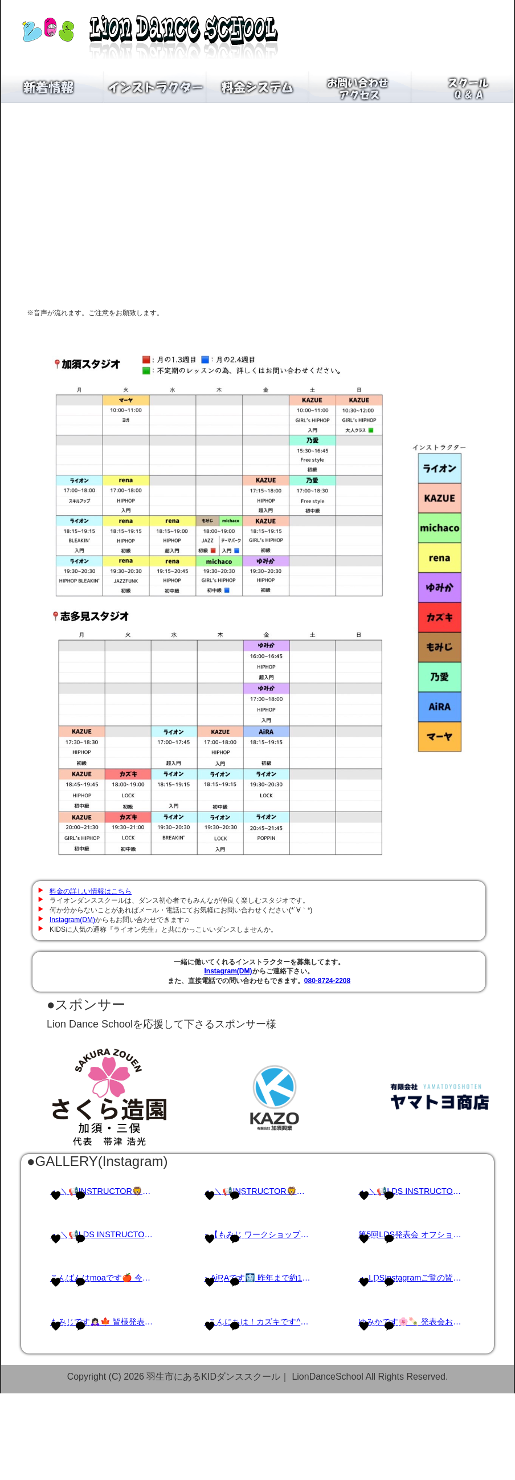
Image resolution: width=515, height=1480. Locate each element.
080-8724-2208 (327, 981)
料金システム (257, 87)
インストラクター (155, 87)
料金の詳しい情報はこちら (91, 891)
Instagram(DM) (72, 920)
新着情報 (52, 87)
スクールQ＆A (462, 87)
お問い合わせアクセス (360, 87)
